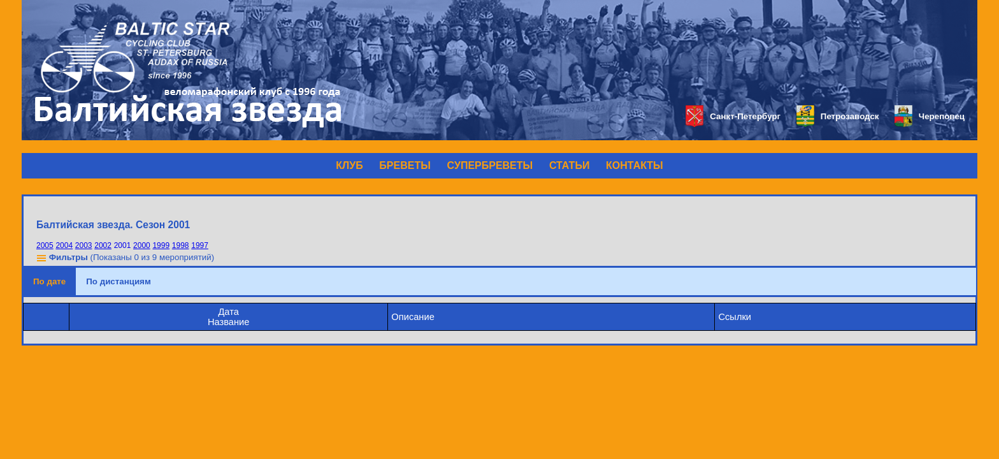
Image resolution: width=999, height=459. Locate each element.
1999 (160, 245)
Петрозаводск (837, 116)
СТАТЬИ (569, 165)
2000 (141, 245)
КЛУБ (349, 165)
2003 (83, 245)
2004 (64, 245)
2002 (102, 245)
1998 (180, 245)
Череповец (930, 116)
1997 (199, 245)
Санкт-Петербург (733, 116)
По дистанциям (118, 281)
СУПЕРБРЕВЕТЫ (490, 165)
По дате (49, 281)
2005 (45, 245)
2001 (122, 245)
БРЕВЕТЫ (405, 165)
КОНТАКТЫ (634, 165)
